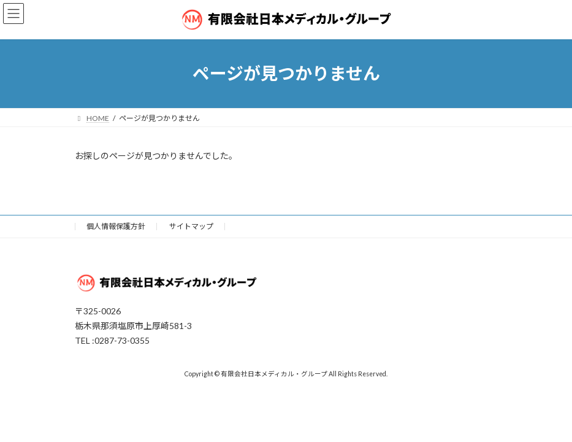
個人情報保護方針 (115, 226)
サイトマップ (191, 226)
